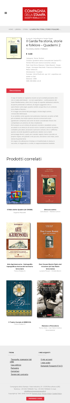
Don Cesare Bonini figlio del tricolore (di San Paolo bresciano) (50, 266)
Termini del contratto (19, 374)
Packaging (15, 368)
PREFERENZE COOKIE (35, 398)
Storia (25, 29)
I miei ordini (45, 362)
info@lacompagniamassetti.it (35, 391)
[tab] (15, 90)
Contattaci (15, 371)
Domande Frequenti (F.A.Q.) (52, 366)
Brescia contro (50, 210)
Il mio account (46, 359)
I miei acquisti (44, 352)
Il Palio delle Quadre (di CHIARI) (20, 210)
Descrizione (15, 91)
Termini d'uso (36, 393)
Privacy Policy (47, 393)
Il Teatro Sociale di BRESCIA (19, 322)
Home (11, 29)
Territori (41, 58)
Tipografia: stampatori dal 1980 (20, 360)
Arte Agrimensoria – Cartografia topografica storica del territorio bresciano (20, 266)
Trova (11, 352)
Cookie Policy (57, 393)
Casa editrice (16, 365)
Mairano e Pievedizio (50, 326)
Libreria (18, 29)
